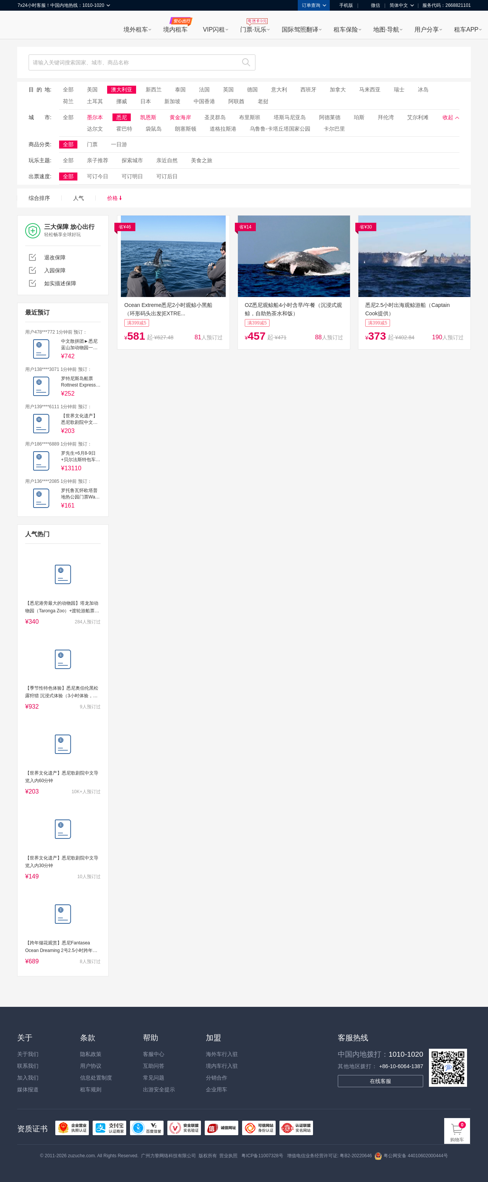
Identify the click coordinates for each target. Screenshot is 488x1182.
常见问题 (153, 1078)
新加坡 (172, 101)
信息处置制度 (96, 1078)
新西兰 (154, 89)
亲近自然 (167, 160)
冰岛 (423, 89)
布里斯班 (249, 117)
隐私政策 (90, 1054)
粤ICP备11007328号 (262, 1155)
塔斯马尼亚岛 (290, 117)
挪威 (121, 101)
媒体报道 (28, 1089)
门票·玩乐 (253, 29)
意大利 (279, 89)
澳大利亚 (121, 89)
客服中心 (153, 1054)
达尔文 (95, 129)
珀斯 (359, 117)
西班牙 (308, 89)
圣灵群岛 (215, 117)
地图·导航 (386, 29)
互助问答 (153, 1066)
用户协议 (90, 1066)
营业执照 (228, 1155)
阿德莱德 (329, 117)
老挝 (263, 101)
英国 (228, 89)
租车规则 (90, 1089)
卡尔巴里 (334, 129)
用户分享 (426, 29)
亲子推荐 (97, 160)
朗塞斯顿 (185, 129)
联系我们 (28, 1066)
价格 (114, 198)
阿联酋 (236, 101)
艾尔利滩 (418, 117)
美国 (92, 89)
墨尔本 (95, 117)
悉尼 (121, 117)
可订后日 (167, 176)
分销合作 (216, 1078)
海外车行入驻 (222, 1054)
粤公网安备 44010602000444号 (411, 1155)
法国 (204, 89)
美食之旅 (201, 160)
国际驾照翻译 (300, 29)
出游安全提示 (159, 1089)
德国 (252, 89)
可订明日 (132, 176)
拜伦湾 (386, 117)
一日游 (119, 144)
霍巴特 (124, 129)
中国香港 (204, 101)
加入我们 (28, 1078)
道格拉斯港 (223, 129)
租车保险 (346, 29)
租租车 (27, 25)
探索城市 (132, 160)
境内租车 (175, 29)
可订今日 (97, 176)
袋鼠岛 (154, 129)
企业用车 (216, 1089)
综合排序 (39, 198)
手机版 (343, 5)
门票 (92, 144)
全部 (68, 89)
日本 (145, 101)
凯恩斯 (148, 117)
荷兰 (68, 101)
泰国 (180, 89)
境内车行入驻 (222, 1066)
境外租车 (136, 29)
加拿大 (338, 89)
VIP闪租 (214, 29)
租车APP (466, 29)
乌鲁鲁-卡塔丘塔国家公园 (280, 129)
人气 (78, 198)
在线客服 (380, 1081)
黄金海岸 (180, 117)
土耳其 (95, 101)
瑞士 (399, 89)
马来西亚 (369, 89)
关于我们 (28, 1054)
